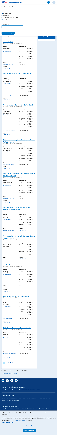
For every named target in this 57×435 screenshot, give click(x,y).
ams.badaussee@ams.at (9, 198)
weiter (16, 362)
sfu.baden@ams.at (7, 318)
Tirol (37, 408)
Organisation (6, 19)
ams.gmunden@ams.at (8, 230)
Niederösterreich (9, 408)
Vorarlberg (41, 408)
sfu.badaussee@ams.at (8, 164)
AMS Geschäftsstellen (12, 398)
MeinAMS (18, 389)
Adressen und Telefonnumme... (16, 43)
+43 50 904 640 (6, 168)
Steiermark (48, 408)
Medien (3, 400)
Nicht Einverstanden (29, 430)
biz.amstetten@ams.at (8, 64)
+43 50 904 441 (22, 258)
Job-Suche (4, 389)
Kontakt (3, 398)
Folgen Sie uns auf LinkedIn (12, 400)
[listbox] (12, 27)
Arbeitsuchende (7, 13)
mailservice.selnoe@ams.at (9, 130)
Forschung (48, 398)
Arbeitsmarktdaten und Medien (10, 17)
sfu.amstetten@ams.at (8, 95)
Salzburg (24, 408)
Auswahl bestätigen (8, 33)
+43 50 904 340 (6, 68)
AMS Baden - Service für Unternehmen (16, 296)
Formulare (39, 389)
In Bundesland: (5, 24)
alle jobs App (11, 389)
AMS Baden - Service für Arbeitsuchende (17, 328)
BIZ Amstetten (8, 42)
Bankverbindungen (23, 398)
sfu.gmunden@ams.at (8, 258)
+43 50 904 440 (22, 230)
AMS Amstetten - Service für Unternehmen (17, 73)
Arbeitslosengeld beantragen (28, 389)
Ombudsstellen (32, 398)
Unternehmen (6, 15)
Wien (3, 408)
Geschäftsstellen (44, 37)
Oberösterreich (30, 408)
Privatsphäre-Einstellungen (21, 420)
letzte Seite (20, 362)
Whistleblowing (41, 398)
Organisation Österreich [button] (15, 2)
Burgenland (17, 408)
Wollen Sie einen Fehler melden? (10, 373)
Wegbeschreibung (7, 51)
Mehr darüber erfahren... (8, 422)
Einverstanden (29, 426)
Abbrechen (20, 33)
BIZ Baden (6, 265)
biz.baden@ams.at (7, 287)
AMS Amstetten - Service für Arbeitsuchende (18, 105)
